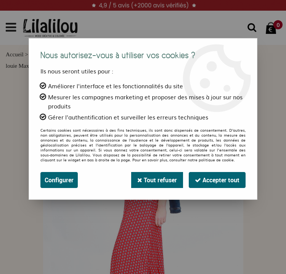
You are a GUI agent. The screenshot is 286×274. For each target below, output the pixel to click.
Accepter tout (217, 180)
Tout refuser (157, 180)
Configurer (59, 180)
